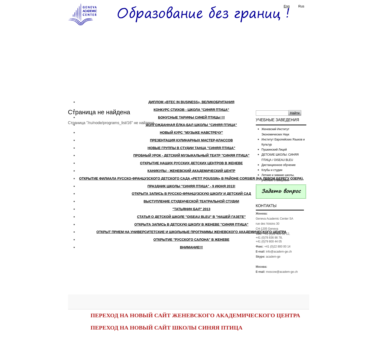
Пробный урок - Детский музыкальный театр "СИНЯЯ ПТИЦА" (191, 155)
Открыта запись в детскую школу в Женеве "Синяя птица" (191, 224)
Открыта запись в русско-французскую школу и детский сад (191, 194)
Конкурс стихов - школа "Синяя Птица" (191, 110)
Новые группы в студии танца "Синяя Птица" (191, 148)
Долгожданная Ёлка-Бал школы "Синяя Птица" (191, 125)
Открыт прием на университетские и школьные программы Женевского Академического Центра (191, 232)
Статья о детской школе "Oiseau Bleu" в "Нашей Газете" (191, 217)
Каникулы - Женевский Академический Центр (191, 171)
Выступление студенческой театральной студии (191, 201)
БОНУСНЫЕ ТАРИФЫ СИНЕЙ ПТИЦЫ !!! (191, 117)
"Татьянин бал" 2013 (191, 209)
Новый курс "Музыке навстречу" (191, 132)
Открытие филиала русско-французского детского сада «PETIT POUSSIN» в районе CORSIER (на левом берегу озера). (191, 178)
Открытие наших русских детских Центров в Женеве (191, 163)
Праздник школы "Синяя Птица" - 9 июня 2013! (191, 186)
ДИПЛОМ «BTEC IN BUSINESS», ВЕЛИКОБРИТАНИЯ (191, 102)
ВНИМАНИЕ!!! (191, 247)
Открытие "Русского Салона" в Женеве (191, 239)
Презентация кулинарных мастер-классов (191, 140)
